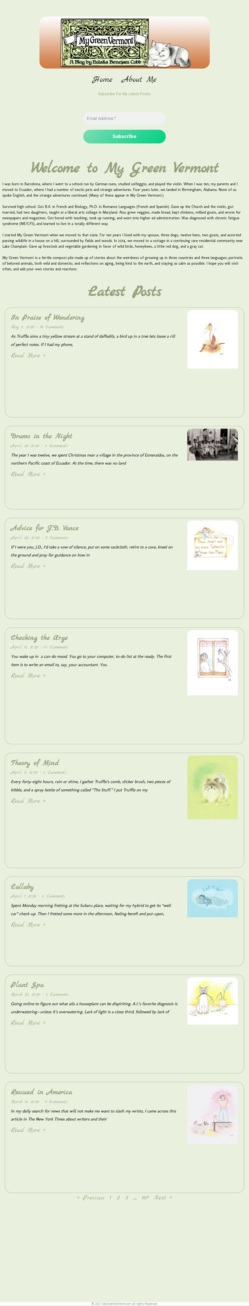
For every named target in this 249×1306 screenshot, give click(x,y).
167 (145, 1198)
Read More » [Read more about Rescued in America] (28, 1131)
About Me (139, 80)
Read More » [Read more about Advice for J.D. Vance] (28, 567)
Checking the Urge (39, 638)
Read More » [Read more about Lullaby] (28, 925)
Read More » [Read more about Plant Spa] (28, 1023)
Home (103, 80)
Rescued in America (41, 1093)
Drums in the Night (41, 437)
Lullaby (22, 887)
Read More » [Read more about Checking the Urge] (28, 676)
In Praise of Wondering (47, 318)
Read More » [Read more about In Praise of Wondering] (28, 356)
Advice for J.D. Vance (44, 529)
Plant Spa (27, 985)
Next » (163, 1198)
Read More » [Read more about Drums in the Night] (28, 475)
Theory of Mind (35, 763)
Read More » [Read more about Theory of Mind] (28, 801)
